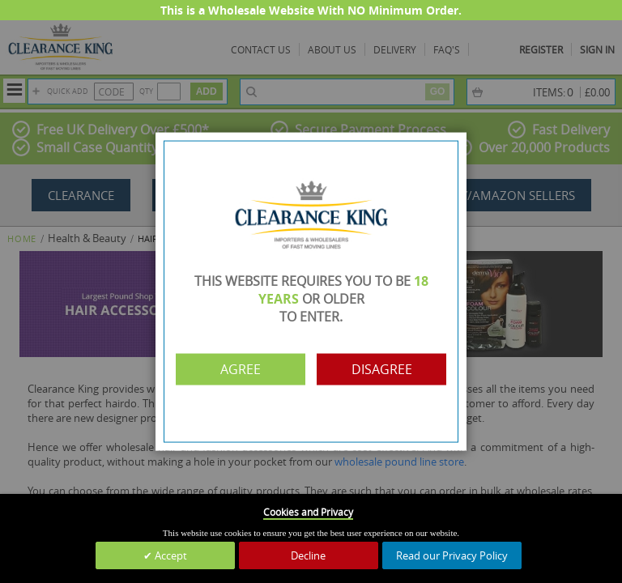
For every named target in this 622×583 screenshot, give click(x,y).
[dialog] (311, 291)
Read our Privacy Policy (452, 555)
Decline (308, 555)
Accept (169, 555)
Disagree (381, 369)
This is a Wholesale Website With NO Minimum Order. (311, 10)
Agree (240, 369)
